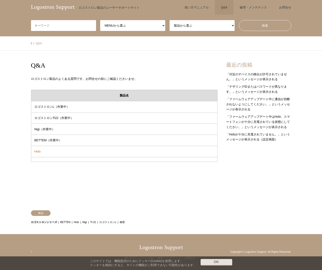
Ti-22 (93, 222)
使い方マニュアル (197, 7)
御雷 (122, 222)
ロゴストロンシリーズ (44, 222)
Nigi (84, 222)
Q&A (224, 7)
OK (216, 262)
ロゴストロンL (107, 222)
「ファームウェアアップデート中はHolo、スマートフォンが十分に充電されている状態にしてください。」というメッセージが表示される (258, 122)
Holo (37, 151)
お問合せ (285, 7)
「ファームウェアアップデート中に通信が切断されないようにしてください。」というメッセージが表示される (258, 104)
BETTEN (65, 222)
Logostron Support (255, 251)
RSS (32, 251)
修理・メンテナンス (253, 7)
